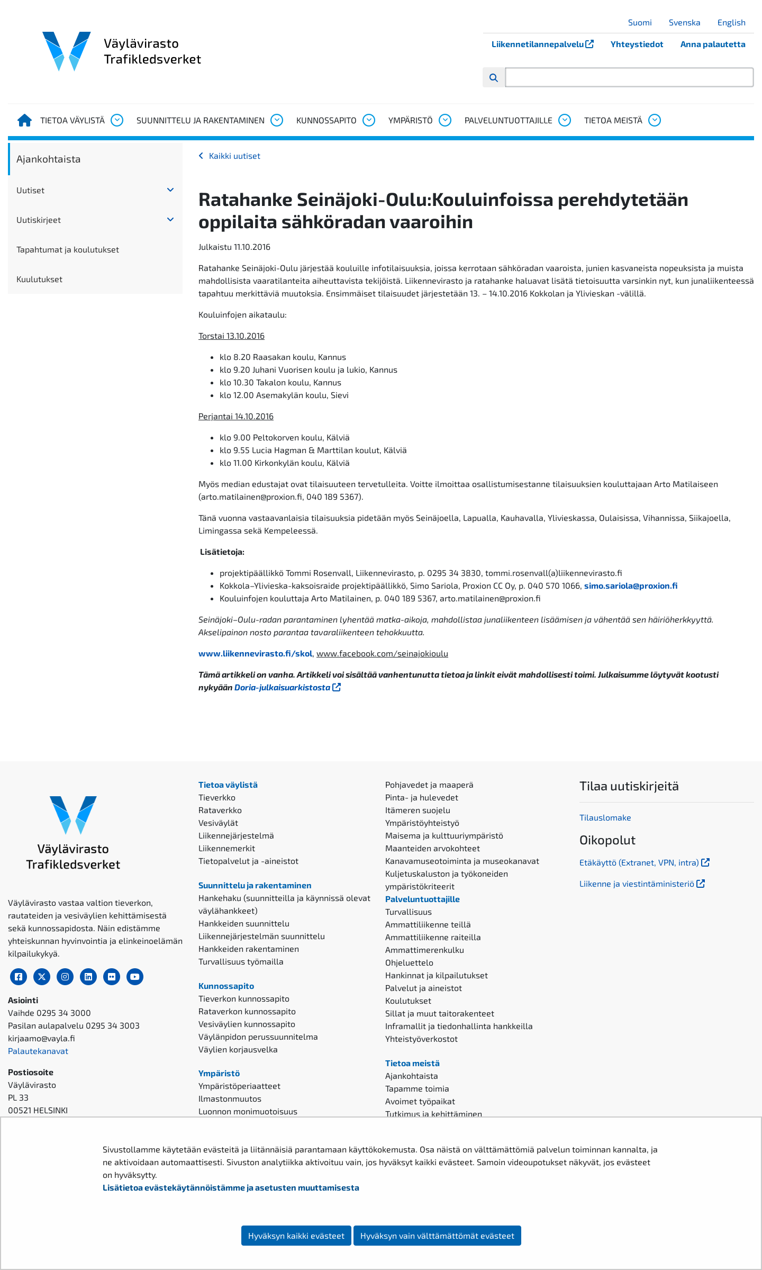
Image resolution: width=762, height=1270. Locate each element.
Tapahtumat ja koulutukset (67, 249)
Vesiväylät (218, 822)
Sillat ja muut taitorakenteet (439, 1013)
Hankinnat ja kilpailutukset (436, 975)
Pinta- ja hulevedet (421, 797)
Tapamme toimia (417, 1088)
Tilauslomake (605, 817)
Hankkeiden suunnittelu (243, 923)
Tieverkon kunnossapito (243, 998)
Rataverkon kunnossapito (247, 1011)
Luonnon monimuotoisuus (247, 1111)
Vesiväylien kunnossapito (246, 1024)
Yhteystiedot (637, 44)
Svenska (688, 22)
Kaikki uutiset (234, 155)
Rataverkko (220, 810)
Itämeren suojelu (417, 810)
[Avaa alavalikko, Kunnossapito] (368, 120)
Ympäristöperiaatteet (239, 1085)
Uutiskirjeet (38, 219)
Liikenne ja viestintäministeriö (643, 883)
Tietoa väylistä (72, 120)
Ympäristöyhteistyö (422, 822)
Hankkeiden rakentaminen (248, 948)
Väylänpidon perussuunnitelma (258, 1036)
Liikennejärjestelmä (236, 835)
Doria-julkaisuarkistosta (288, 687)
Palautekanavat (38, 1051)
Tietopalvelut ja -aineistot (248, 860)
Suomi (644, 22)
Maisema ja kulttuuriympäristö (444, 835)
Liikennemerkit (226, 848)
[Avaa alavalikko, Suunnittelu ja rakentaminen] (276, 120)
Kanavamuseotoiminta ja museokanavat (462, 860)
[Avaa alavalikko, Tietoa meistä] (654, 120)
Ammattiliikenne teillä (428, 924)
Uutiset (30, 190)
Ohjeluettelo (409, 962)
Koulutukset (408, 1000)
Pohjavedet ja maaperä (429, 784)
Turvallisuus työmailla (241, 961)
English (735, 22)
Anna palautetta (713, 44)
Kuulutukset (39, 279)
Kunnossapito (326, 120)
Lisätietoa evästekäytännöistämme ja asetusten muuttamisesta (231, 1187)
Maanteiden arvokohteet (432, 848)
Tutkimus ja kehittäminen (433, 1114)
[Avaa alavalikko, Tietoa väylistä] (116, 120)
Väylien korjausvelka (238, 1049)
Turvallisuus (408, 911)
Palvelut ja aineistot (423, 988)
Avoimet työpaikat (420, 1101)
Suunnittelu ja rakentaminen (201, 120)
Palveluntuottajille (508, 120)
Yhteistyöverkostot (421, 1038)
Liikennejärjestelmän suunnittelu (261, 936)
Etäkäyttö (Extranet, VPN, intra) (645, 862)
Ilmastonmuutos (229, 1098)
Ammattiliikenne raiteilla (433, 937)
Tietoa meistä (613, 120)
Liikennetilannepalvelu (547, 44)
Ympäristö (410, 120)
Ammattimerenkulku (424, 949)
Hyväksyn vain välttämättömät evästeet (437, 1235)
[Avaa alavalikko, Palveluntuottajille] (564, 120)
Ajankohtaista (48, 158)
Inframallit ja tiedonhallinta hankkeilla (459, 1026)
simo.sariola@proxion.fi (631, 585)
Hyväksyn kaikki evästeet (296, 1235)
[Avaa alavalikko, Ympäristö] (444, 120)
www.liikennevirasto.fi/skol (255, 653)
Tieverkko (216, 797)
